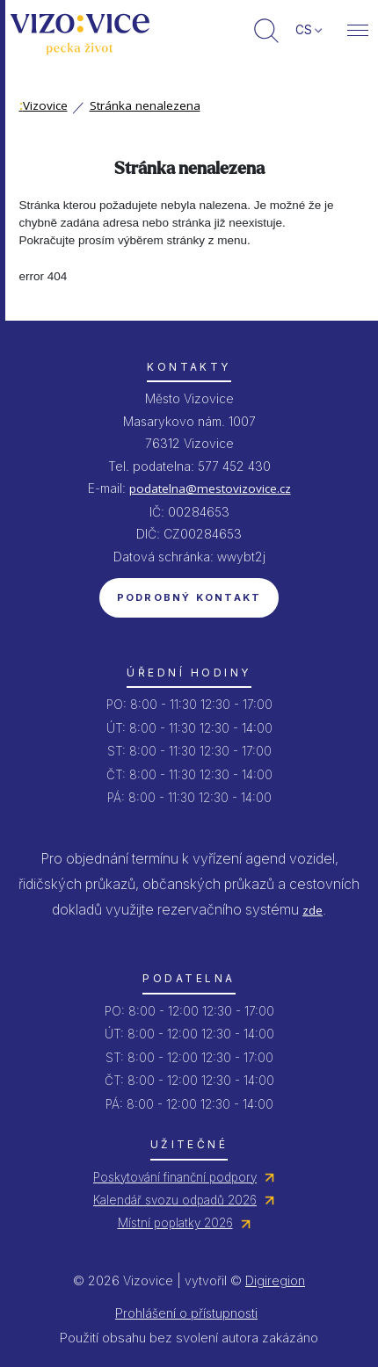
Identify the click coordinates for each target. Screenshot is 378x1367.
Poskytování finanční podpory (175, 1177)
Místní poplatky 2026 (175, 1223)
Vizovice (43, 105)
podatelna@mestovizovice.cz (210, 488)
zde (312, 910)
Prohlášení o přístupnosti (186, 1313)
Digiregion (275, 1280)
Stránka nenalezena (145, 105)
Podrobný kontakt (189, 597)
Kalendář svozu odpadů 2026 (175, 1200)
